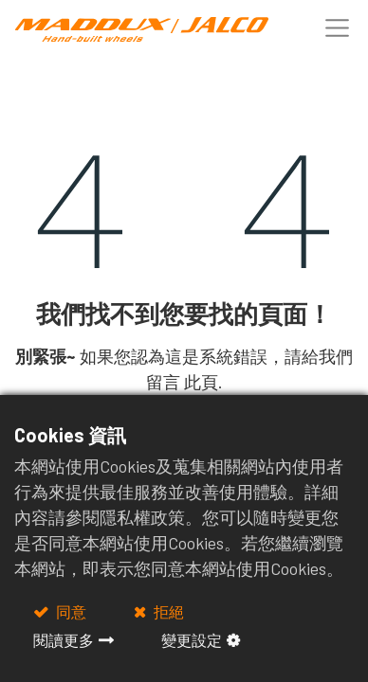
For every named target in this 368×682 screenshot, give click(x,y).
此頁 (201, 381)
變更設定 (191, 640)
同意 (69, 611)
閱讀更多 (63, 640)
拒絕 (167, 611)
